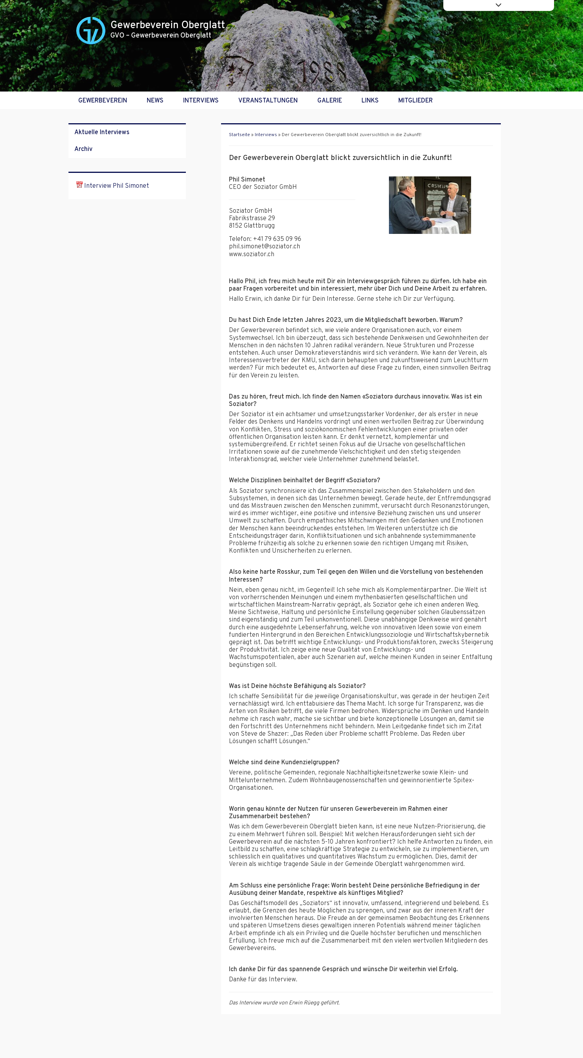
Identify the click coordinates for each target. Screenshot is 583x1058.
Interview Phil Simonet (112, 186)
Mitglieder (415, 101)
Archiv (83, 149)
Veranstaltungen (268, 101)
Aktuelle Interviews (102, 133)
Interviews (201, 101)
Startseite (239, 135)
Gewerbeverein (102, 101)
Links (370, 101)
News (155, 101)
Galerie (329, 101)
